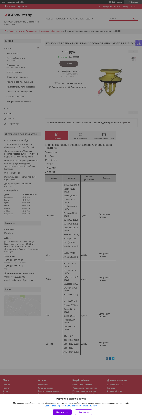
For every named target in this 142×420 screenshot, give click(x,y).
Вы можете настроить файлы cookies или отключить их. (70, 406)
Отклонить (84, 412)
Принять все (62, 412)
